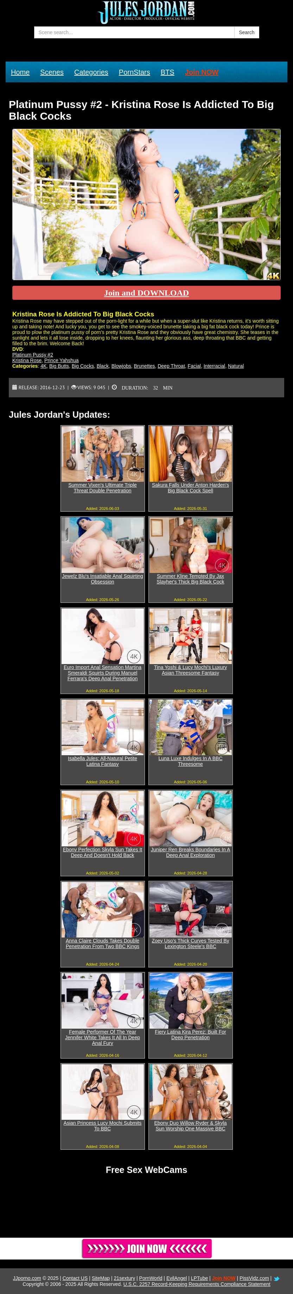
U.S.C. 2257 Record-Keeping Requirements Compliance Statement (196, 1284)
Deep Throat (171, 366)
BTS (167, 72)
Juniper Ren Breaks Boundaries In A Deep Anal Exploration (190, 852)
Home (20, 72)
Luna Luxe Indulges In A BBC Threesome (190, 761)
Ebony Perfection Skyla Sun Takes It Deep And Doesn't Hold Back (102, 852)
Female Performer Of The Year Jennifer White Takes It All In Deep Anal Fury (102, 1037)
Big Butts (59, 366)
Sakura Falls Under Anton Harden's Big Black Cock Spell (190, 487)
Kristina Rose (27, 360)
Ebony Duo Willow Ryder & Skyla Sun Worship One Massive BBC (190, 1125)
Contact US (75, 1278)
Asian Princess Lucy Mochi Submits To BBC (103, 1125)
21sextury (124, 1278)
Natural (236, 366)
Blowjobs (121, 366)
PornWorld (151, 1278)
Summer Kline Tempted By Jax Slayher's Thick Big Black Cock (190, 579)
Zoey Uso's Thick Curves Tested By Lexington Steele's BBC (190, 943)
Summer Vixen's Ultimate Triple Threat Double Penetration (102, 487)
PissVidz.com (254, 1278)
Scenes (52, 72)
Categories (91, 72)
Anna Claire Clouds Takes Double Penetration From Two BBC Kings (102, 943)
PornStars (134, 72)
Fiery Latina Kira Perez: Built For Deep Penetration (190, 1034)
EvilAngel (176, 1278)
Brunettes (144, 366)
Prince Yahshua (61, 360)
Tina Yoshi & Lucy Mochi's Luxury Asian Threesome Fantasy (190, 670)
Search (246, 32)
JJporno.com (27, 1278)
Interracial (214, 366)
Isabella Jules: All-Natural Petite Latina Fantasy (102, 761)
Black (103, 366)
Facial (194, 366)
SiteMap (101, 1278)
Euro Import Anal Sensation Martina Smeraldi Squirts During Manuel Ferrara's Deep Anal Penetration (102, 672)
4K (43, 366)
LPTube (199, 1278)
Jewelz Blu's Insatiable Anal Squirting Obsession (102, 579)
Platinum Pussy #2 (32, 355)
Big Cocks (83, 366)
